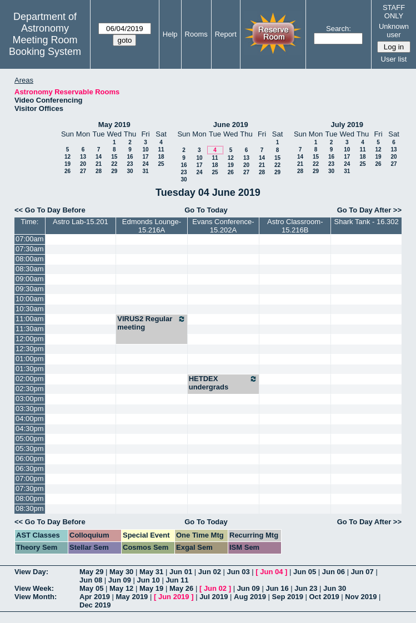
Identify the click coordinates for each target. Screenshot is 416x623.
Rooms (196, 34)
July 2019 (346, 124)
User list (394, 59)
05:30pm (30, 448)
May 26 (181, 588)
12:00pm (30, 339)
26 (67, 171)
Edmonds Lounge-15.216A (151, 225)
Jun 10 (148, 580)
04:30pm (30, 428)
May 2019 (114, 124)
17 (145, 157)
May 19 (151, 588)
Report (226, 34)
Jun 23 (305, 588)
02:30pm (30, 388)
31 (145, 171)
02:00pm (30, 378)
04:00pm (30, 418)
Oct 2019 (324, 596)
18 (161, 157)
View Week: (34, 588)
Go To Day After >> (369, 210)
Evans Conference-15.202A (223, 225)
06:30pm (30, 468)
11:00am (30, 319)
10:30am (30, 309)
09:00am (30, 279)
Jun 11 (177, 580)
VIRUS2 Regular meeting (151, 323)
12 (67, 157)
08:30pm (30, 508)
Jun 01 (180, 572)
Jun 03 (238, 572)
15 (114, 157)
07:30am (30, 249)
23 (130, 164)
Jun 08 (90, 580)
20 (83, 164)
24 (145, 164)
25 (161, 164)
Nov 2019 (361, 596)
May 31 (151, 572)
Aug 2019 (250, 596)
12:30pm (30, 349)
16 (130, 157)
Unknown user (394, 30)
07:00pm (30, 478)
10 (145, 149)
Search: (338, 28)
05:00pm (30, 438)
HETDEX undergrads (223, 382)
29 (114, 171)
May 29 (91, 572)
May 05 (91, 588)
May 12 (121, 588)
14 (99, 157)
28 (99, 171)
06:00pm (30, 458)
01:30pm (30, 368)
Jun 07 (362, 572)
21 (99, 164)
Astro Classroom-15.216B (295, 225)
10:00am (30, 299)
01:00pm (30, 358)
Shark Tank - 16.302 (366, 221)
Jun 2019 (173, 596)
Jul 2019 (213, 596)
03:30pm (30, 408)
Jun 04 (271, 572)
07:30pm (30, 488)
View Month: (35, 596)
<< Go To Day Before (50, 210)
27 (83, 171)
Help (170, 34)
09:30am (30, 289)
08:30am (30, 269)
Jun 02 (209, 572)
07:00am (30, 239)
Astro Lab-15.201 (80, 221)
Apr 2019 (94, 596)
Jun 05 (304, 572)
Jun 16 (276, 588)
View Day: (31, 572)
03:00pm (30, 398)
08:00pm (30, 498)
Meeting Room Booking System (45, 45)
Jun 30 (334, 588)
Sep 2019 (287, 596)
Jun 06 (333, 572)
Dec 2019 (95, 605)
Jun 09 (119, 580)
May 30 (121, 572)
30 (130, 171)
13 (83, 157)
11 (161, 149)
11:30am (30, 329)
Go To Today (206, 210)
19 (67, 164)
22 (114, 164)
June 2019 (230, 124)
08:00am (30, 259)
